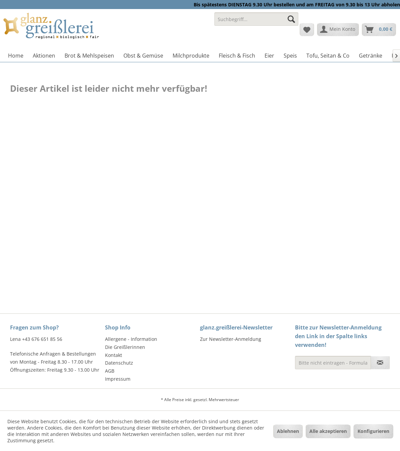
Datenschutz (119, 363)
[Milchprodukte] (191, 55)
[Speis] (290, 55)
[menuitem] (256, 22)
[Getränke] (370, 55)
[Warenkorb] (379, 29)
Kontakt (113, 355)
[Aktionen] (44, 55)
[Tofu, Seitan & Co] (328, 55)
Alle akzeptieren (328, 431)
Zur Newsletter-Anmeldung (230, 339)
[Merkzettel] (307, 29)
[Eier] (269, 55)
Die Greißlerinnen (125, 347)
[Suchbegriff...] (256, 19)
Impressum (117, 379)
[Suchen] (291, 19)
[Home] (15, 55)
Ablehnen (288, 431)
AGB (109, 371)
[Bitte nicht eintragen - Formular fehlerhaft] (333, 362)
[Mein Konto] (338, 29)
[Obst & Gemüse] (143, 55)
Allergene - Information (131, 339)
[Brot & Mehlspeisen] (89, 55)
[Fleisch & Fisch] (237, 55)
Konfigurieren (373, 431)
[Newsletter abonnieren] (380, 362)
